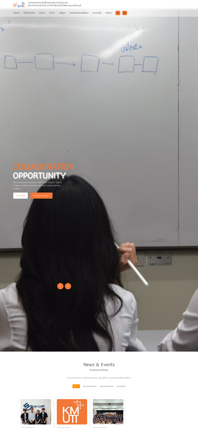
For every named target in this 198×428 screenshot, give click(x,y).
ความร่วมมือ (99, 12)
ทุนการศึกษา (121, 386)
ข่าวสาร (53, 12)
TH (121, 12)
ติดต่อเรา (112, 12)
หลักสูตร (64, 12)
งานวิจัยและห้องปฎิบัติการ (81, 12)
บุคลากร (43, 12)
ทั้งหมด (76, 386)
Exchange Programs (41, 195)
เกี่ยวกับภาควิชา (30, 12)
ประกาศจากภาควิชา (90, 386)
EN (128, 12)
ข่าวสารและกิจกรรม (107, 386)
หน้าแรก (17, 12)
